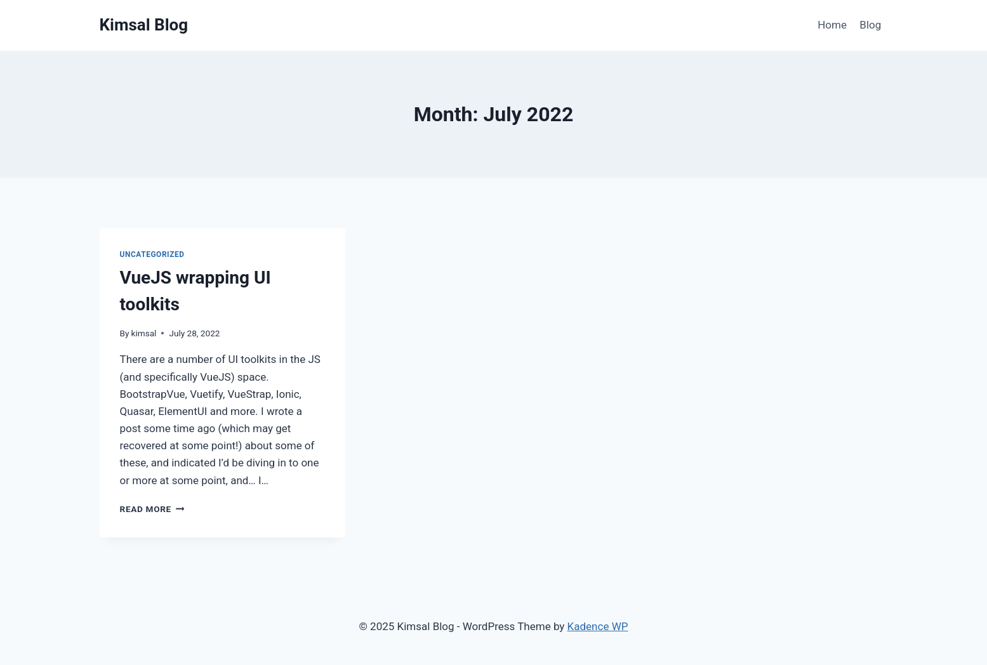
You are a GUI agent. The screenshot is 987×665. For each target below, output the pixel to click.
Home (832, 24)
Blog (870, 24)
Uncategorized (152, 254)
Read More (152, 509)
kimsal (144, 333)
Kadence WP (597, 626)
